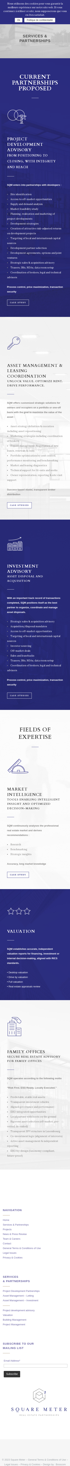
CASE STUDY (18, 302)
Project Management (14, 1324)
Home (6, 1220)
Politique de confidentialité (40, 20)
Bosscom (61, 1464)
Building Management (14, 1319)
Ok (18, 20)
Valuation (8, 1315)
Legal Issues (9, 1252)
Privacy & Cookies (12, 1257)
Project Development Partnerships (21, 1291)
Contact (7, 1243)
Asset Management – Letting (18, 1295)
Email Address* (12, 1360)
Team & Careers (11, 1238)
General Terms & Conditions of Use (22, 1248)
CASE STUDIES (19, 505)
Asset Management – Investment (20, 1300)
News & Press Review (15, 1234)
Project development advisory (19, 1310)
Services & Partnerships (16, 1224)
